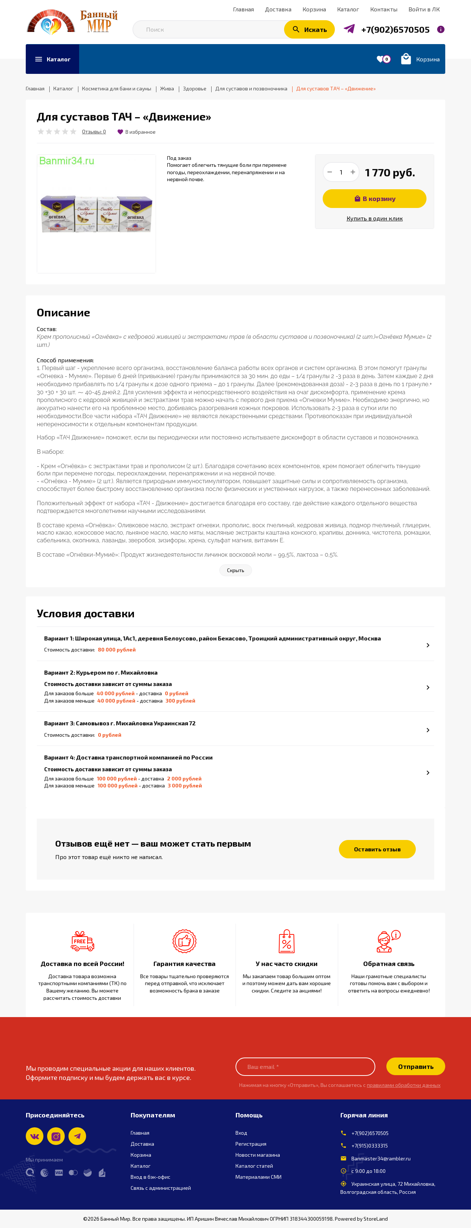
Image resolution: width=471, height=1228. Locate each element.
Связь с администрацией (161, 1188)
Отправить (416, 1066)
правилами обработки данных (403, 1085)
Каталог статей (254, 1166)
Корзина (141, 1155)
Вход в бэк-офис (150, 1177)
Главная (140, 1133)
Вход (241, 1133)
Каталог (140, 1166)
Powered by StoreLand (361, 1219)
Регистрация (251, 1144)
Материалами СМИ (258, 1177)
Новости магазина (258, 1155)
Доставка (142, 1144)
